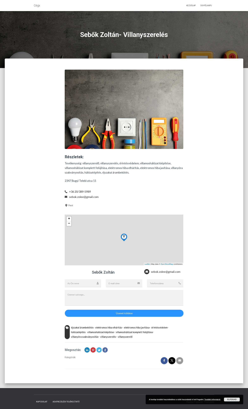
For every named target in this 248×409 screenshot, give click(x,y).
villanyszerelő (125, 336)
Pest (69, 205)
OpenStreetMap (167, 264)
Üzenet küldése (124, 313)
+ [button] (69, 218)
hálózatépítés (78, 332)
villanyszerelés (108, 336)
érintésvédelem (159, 327)
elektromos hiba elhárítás (108, 327)
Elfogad (232, 399)
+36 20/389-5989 (80, 191)
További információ (212, 399)
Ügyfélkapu (206, 5)
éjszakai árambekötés (82, 327)
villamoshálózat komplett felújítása (134, 332)
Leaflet (147, 264)
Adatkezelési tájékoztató (66, 402)
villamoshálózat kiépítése (100, 332)
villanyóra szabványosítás (84, 336)
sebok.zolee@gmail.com (84, 197)
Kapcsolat (41, 402)
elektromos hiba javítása (136, 327)
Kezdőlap (191, 5)
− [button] (69, 223)
